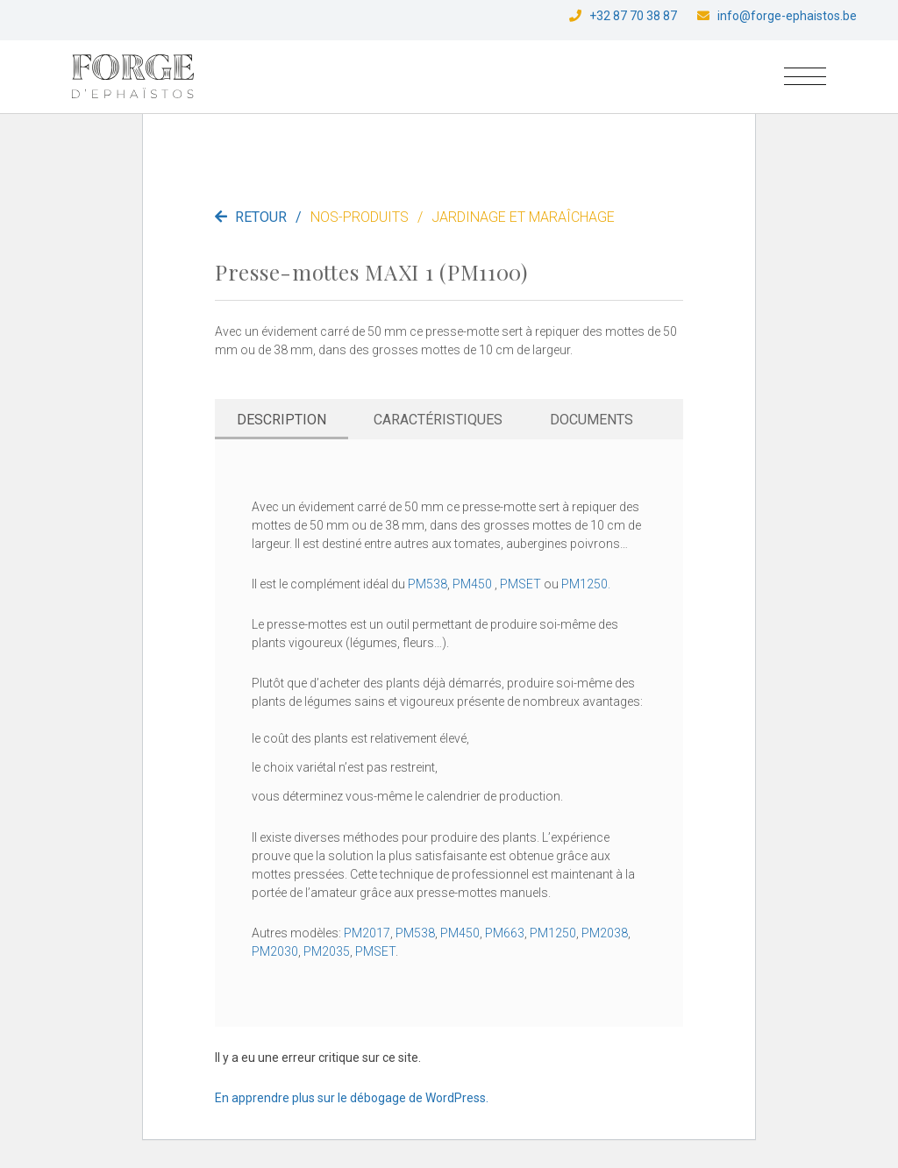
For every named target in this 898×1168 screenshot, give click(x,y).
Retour (262, 217)
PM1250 (553, 933)
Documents (591, 419)
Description (281, 419)
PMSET (520, 584)
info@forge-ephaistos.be (787, 16)
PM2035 (326, 951)
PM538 (427, 584)
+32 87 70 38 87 (633, 16)
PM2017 (367, 933)
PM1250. (585, 584)
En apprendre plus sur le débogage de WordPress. (351, 1098)
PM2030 (275, 951)
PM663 (504, 933)
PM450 (472, 584)
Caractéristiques (438, 419)
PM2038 (604, 933)
